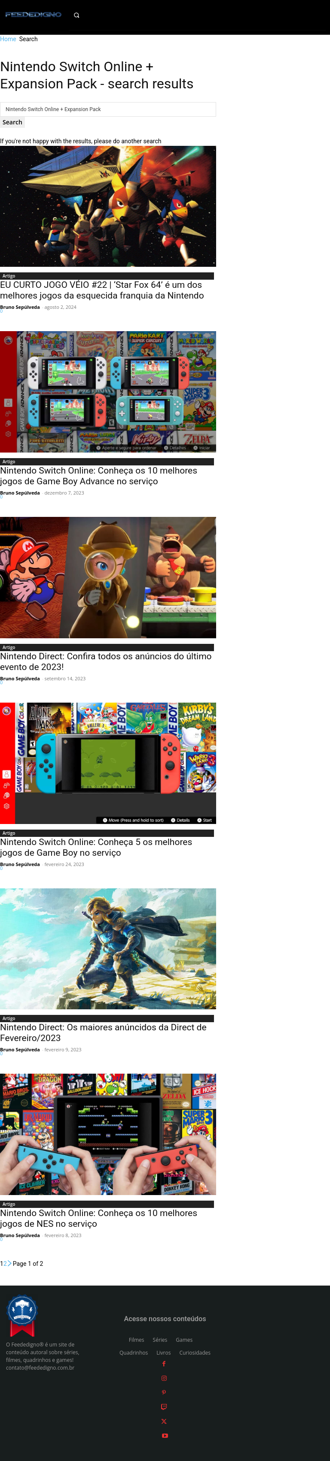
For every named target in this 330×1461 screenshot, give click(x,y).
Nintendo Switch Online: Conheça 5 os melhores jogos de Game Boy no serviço (96, 847)
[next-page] (10, 1263)
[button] (82, 15)
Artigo (9, 276)
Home (8, 39)
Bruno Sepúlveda (20, 307)
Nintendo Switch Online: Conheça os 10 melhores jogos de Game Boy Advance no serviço (98, 475)
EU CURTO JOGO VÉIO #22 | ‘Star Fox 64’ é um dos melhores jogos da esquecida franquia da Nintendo (102, 290)
